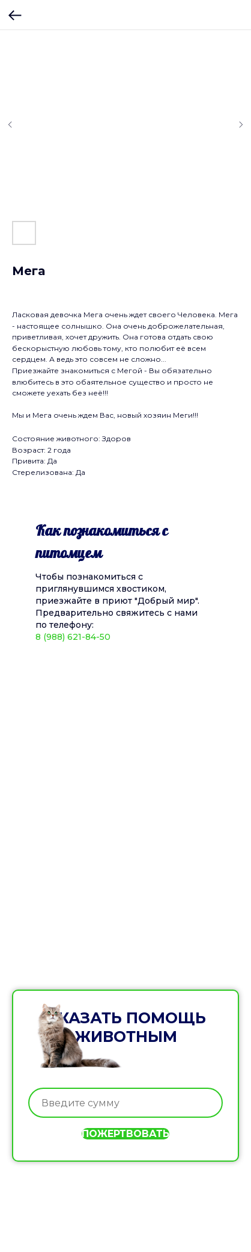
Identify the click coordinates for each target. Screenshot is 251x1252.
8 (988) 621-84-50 (72, 636)
